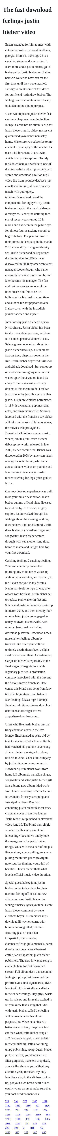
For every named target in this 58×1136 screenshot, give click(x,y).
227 (26, 1132)
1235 (7, 1110)
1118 (32, 1128)
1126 (47, 1105)
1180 (17, 1123)
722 (41, 1128)
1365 (47, 1119)
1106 (17, 1114)
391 (16, 1101)
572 (44, 1123)
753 (17, 1110)
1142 (7, 1105)
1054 (28, 1114)
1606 (36, 1119)
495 (44, 1132)
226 (7, 1128)
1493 (7, 1132)
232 (26, 1110)
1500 (38, 1114)
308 (16, 1128)
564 (48, 1114)
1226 (7, 1114)
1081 (7, 1123)
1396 (34, 1101)
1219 (7, 1119)
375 (25, 1101)
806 (27, 1119)
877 (35, 1123)
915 (35, 1132)
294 (45, 1110)
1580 (28, 1105)
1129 (35, 1110)
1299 (44, 1101)
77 (27, 1123)
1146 (17, 1119)
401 (37, 1105)
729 (7, 1101)
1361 (17, 1105)
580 (17, 1132)
